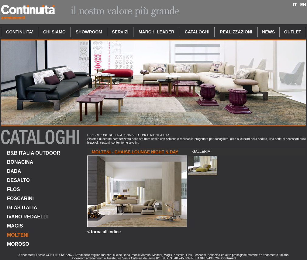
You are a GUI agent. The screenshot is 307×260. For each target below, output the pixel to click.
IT (295, 4)
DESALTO (18, 180)
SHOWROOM (89, 31)
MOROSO (18, 244)
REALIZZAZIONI (236, 31)
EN (303, 4)
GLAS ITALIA (22, 207)
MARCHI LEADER (156, 31)
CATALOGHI (197, 31)
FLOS (13, 189)
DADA (14, 171)
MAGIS (15, 225)
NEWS (268, 31)
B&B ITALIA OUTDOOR (33, 153)
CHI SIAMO (54, 31)
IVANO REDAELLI (27, 216)
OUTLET (292, 31)
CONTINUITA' (19, 31)
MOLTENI (18, 235)
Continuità (228, 258)
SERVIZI (120, 31)
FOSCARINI (20, 198)
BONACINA (20, 162)
